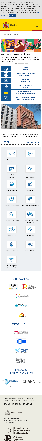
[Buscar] (36, 34)
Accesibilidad (16, 400)
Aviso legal (21, 398)
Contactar (7, 400)
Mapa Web (29, 398)
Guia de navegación (10, 398)
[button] (4, 51)
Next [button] (39, 382)
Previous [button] (3, 382)
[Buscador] (21, 34)
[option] (13, 382)
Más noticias (33, 142)
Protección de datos (28, 400)
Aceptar (12, 15)
